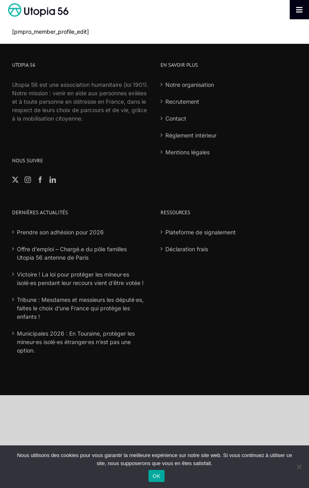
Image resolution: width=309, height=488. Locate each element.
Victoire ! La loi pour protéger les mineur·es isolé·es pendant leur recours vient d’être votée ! (80, 278)
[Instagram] (28, 179)
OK (156, 476)
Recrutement (182, 101)
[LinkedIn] (52, 179)
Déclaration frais (186, 249)
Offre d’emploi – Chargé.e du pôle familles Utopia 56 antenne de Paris (72, 253)
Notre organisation (189, 84)
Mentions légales (187, 152)
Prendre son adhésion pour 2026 (60, 232)
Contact (175, 118)
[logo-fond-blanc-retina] (38, 5)
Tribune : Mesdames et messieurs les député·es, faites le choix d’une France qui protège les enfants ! (80, 308)
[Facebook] (40, 179)
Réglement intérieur (190, 135)
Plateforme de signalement (200, 232)
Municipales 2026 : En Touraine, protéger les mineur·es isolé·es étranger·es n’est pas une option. (76, 342)
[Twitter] (15, 179)
